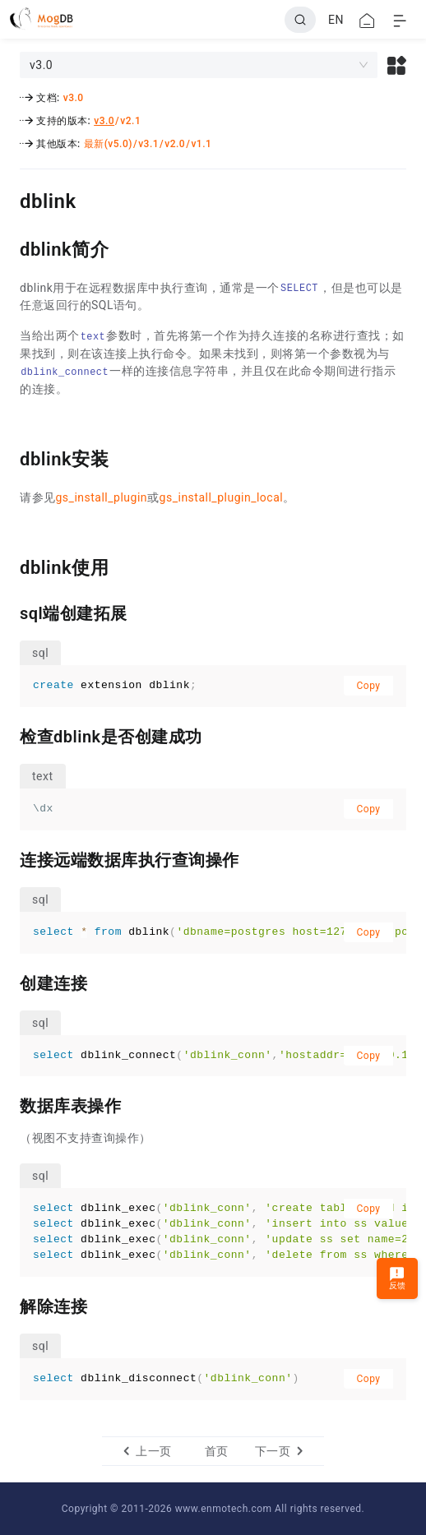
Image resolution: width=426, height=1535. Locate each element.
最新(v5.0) (108, 144)
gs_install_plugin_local (222, 497)
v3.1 (148, 144)
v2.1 (130, 121)
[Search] (300, 20)
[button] (396, 65)
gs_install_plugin (102, 497)
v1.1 (201, 144)
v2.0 (174, 144)
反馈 (397, 1278)
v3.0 (73, 98)
